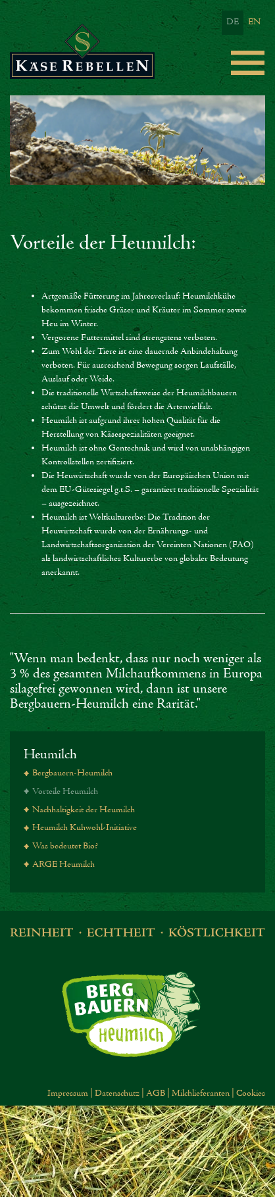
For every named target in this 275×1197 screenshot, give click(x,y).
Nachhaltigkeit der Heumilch (83, 810)
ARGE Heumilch (63, 865)
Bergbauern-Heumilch (72, 773)
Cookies (250, 1094)
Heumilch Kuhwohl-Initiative (84, 828)
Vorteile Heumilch (65, 792)
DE (232, 22)
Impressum (67, 1094)
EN (254, 22)
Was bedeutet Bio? (65, 846)
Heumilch (50, 755)
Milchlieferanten (201, 1094)
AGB (155, 1094)
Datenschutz (117, 1094)
